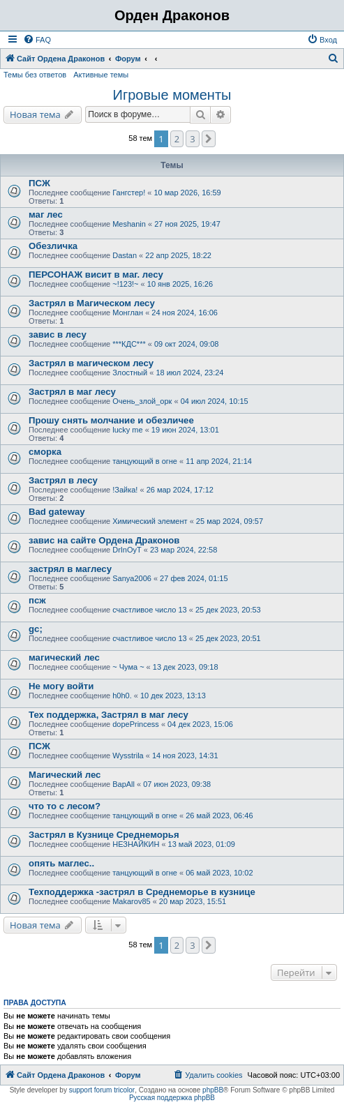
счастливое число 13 (149, 610)
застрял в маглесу (70, 569)
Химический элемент (149, 521)
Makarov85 (131, 901)
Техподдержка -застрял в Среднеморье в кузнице (142, 892)
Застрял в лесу (63, 480)
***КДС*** (129, 344)
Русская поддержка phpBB (172, 1098)
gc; (36, 629)
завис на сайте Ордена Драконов (104, 540)
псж (37, 600)
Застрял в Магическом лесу (92, 303)
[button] (209, 138)
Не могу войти (61, 686)
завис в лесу (58, 334)
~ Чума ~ (128, 667)
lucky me (127, 430)
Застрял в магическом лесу (91, 363)
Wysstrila (128, 755)
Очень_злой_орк (142, 401)
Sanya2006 (131, 578)
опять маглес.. (61, 863)
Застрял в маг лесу (72, 391)
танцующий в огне (144, 461)
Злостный (129, 372)
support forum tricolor (102, 1090)
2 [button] (176, 139)
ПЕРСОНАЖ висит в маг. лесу (96, 274)
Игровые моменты (172, 95)
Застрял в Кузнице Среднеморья (104, 834)
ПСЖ (39, 183)
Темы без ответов (34, 74)
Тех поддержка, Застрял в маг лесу (108, 714)
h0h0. (122, 695)
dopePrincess (135, 724)
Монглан (127, 312)
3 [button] (192, 139)
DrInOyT (127, 550)
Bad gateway (57, 511)
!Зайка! (124, 490)
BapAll (123, 784)
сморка (45, 451)
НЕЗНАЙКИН (135, 844)
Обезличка (53, 246)
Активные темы (100, 74)
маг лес (46, 214)
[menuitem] (37, 39)
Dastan (124, 255)
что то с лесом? (64, 806)
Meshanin (129, 224)
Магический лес (64, 774)
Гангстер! (128, 192)
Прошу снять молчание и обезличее (111, 420)
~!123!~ (125, 284)
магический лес (64, 657)
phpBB (212, 1090)
